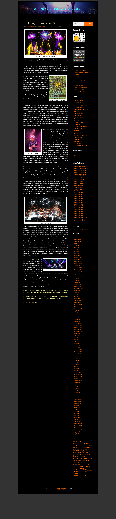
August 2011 (77, 378)
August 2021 (77, 258)
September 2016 (78, 288)
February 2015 (77, 299)
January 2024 (77, 252)
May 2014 (76, 314)
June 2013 (76, 331)
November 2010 (78, 397)
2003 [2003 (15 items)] (81, 467)
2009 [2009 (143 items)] (85, 467)
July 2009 (76, 431)
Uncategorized (31, 31)
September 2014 (78, 305)
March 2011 (77, 388)
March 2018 (77, 275)
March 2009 (77, 440)
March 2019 (77, 271)
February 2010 (77, 416)
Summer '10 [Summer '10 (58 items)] (77, 489)
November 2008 (78, 448)
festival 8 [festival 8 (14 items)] (79, 476)
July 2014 (76, 310)
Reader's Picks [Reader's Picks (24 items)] (77, 485)
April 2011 (76, 386)
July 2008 (76, 457)
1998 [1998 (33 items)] (87, 464)
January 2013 (77, 342)
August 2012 (77, 352)
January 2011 (77, 393)
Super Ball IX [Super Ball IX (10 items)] (87, 494)
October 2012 (77, 348)
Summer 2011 (45, 31)
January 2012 (77, 367)
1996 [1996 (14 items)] (80, 464)
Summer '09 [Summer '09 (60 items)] (82, 487)
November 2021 (78, 254)
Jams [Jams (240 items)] (75, 480)
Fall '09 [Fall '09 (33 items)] (82, 474)
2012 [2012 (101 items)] (85, 469)
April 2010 (76, 412)
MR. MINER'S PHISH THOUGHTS (58, 10)
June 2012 (76, 356)
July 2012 (76, 354)
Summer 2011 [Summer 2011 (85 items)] (84, 491)
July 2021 (76, 261)
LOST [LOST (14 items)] (80, 480)
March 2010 (77, 414)
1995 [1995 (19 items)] (77, 464)
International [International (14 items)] (88, 478)
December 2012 (78, 344)
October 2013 (77, 324)
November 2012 (78, 346)
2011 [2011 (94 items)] (80, 469)
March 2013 (77, 337)
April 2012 (76, 361)
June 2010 (76, 408)
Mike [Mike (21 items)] (83, 480)
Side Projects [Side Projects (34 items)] (86, 485)
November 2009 (78, 422)
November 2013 (78, 322)
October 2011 (77, 374)
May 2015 (76, 297)
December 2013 (78, 320)
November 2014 (78, 303)
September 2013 (78, 327)
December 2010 (78, 395)
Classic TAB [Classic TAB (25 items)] (79, 471)
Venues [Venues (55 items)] (75, 498)
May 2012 (76, 359)
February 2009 (77, 442)
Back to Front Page (58, 511)
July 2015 (76, 295)
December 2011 (78, 369)
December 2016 (78, 284)
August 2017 (77, 282)
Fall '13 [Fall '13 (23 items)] (74, 476)
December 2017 (78, 278)
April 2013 (76, 335)
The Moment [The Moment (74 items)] (78, 496)
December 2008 (78, 446)
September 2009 (78, 427)
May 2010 (76, 410)
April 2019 (76, 269)
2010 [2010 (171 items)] (75, 469)
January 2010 (77, 418)
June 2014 (76, 312)
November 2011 (78, 371)
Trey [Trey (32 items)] (85, 496)
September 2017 (78, 280)
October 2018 (77, 273)
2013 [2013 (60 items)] (90, 469)
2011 (40, 31)
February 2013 (77, 339)
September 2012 (78, 350)
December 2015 (78, 292)
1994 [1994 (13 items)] (74, 464)
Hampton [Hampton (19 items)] (81, 478)
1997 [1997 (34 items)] (83, 464)
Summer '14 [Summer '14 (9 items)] (75, 491)
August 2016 (77, 290)
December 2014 (78, 301)
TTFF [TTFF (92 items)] (89, 496)
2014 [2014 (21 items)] (74, 471)
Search (89, 28)
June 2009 (76, 433)
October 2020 (77, 263)
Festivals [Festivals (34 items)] (85, 476)
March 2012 (77, 363)
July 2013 (76, 329)
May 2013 (76, 333)
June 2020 (76, 265)
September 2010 (78, 401)
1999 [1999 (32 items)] (74, 467)
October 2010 (77, 399)
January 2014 (77, 318)
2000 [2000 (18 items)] (78, 467)
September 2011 (78, 376)
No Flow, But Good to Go (39, 28)
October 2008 (77, 450)
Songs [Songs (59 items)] (75, 487)
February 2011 (77, 391)
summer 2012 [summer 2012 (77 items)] (78, 494)
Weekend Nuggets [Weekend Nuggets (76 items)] (80, 500)
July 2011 (76, 380)
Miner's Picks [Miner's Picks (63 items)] (78, 483)
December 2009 (78, 420)
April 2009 (76, 437)
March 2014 (77, 316)
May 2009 (76, 435)
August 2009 (77, 429)
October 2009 (77, 425)
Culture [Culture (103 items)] (76, 474)
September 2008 (78, 452)
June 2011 (76, 382)
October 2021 (77, 256)
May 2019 (76, 267)
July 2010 (76, 405)
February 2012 (77, 365)
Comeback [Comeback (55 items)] (87, 471)
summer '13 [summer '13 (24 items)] (85, 489)
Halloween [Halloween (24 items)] (76, 478)
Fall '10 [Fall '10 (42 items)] (87, 474)
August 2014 (77, 307)
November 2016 (78, 286)
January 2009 (77, 444)
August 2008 (77, 454)
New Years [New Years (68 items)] (87, 483)
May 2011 (76, 384)
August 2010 (77, 403)
